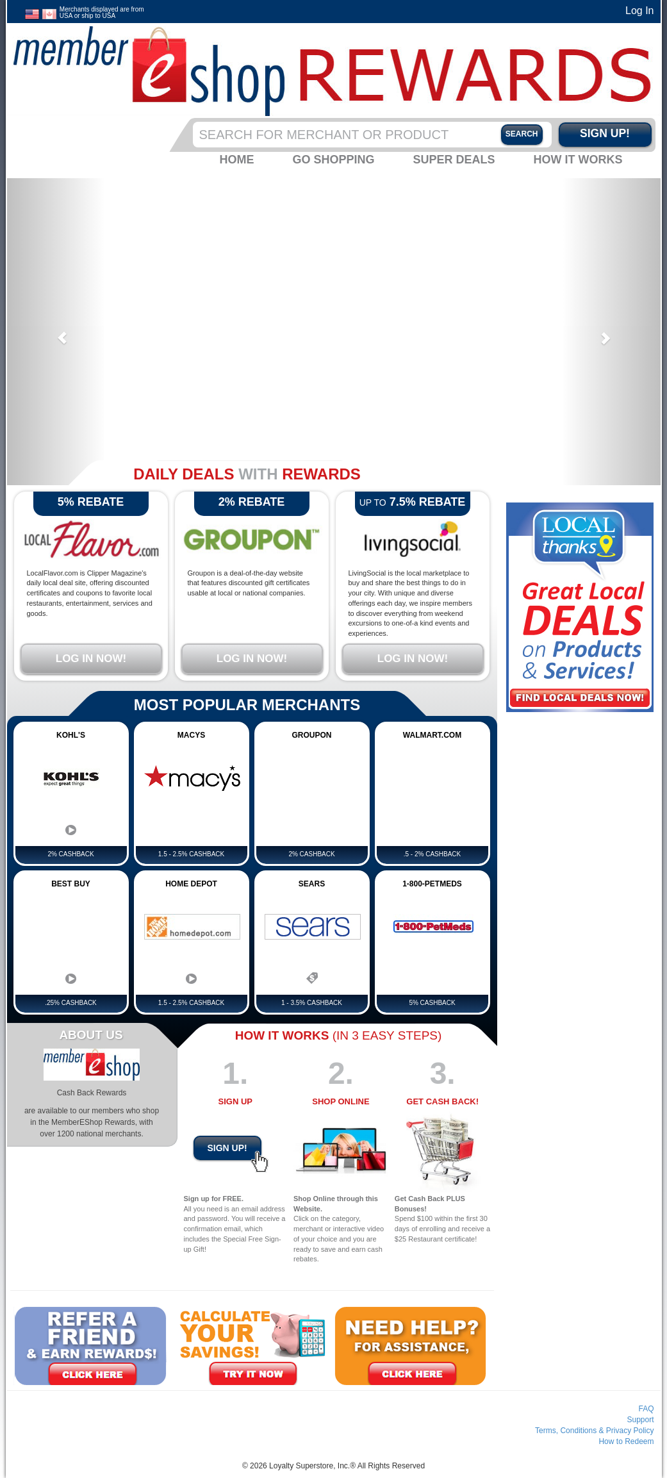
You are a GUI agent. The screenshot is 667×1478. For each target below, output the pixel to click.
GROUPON (311, 735)
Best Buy (70, 883)
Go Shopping (333, 159)
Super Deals (454, 159)
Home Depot (191, 883)
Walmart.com (432, 735)
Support (640, 1419)
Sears (312, 883)
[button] (56, 331)
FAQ (646, 1408)
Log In (639, 10)
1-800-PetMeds (432, 883)
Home (236, 159)
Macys (191, 735)
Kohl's (70, 735)
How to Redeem (626, 1441)
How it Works (578, 159)
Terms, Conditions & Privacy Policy (594, 1430)
